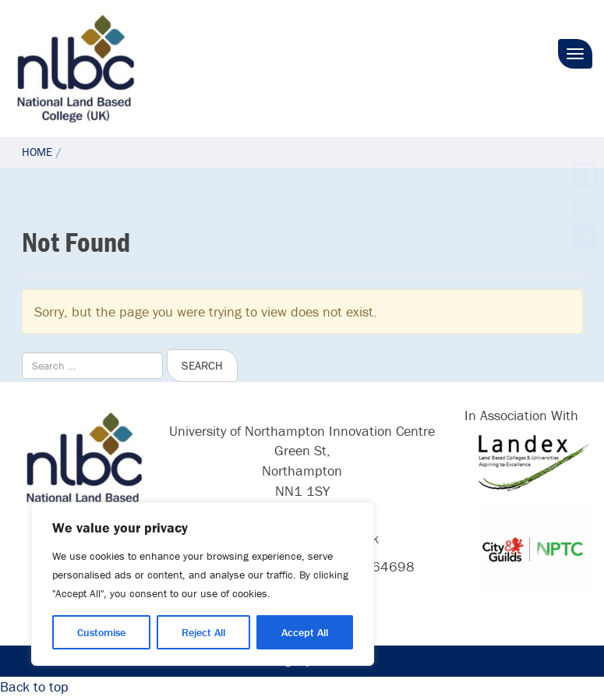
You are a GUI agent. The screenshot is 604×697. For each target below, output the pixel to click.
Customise (101, 632)
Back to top (34, 686)
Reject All (203, 632)
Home (37, 151)
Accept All (304, 632)
